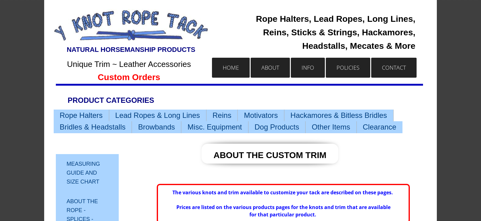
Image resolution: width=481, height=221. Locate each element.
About (270, 67)
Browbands (156, 127)
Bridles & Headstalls (93, 127)
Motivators (261, 115)
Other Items (331, 127)
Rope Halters (81, 115)
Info (308, 67)
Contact (394, 67)
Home (231, 67)
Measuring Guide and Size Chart (83, 173)
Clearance (379, 127)
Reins (222, 115)
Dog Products (277, 127)
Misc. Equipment (214, 127)
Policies (348, 67)
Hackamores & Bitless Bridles (339, 115)
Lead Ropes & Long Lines (157, 115)
